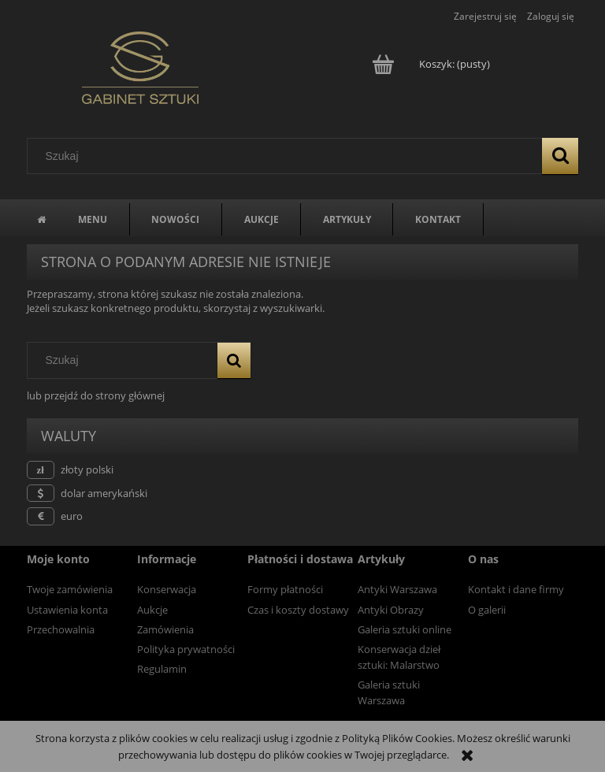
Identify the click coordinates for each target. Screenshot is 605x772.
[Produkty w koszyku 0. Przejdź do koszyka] (432, 64)
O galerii (487, 610)
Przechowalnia (61, 629)
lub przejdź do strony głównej (96, 395)
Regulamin (162, 669)
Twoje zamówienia (70, 589)
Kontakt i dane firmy (516, 589)
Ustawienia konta (67, 610)
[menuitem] (92, 219)
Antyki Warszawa (397, 589)
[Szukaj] (560, 156)
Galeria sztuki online (404, 629)
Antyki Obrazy (391, 610)
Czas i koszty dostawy (298, 610)
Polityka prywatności (186, 649)
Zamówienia (165, 629)
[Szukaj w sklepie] (288, 156)
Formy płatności (285, 589)
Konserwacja (166, 589)
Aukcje (152, 610)
